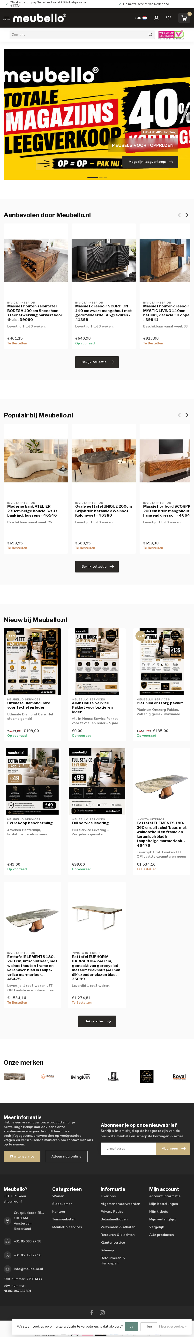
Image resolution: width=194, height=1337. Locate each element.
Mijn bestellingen (163, 1204)
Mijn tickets (158, 1211)
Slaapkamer (62, 1204)
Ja (131, 1326)
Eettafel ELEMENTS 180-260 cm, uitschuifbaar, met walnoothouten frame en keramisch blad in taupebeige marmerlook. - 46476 (162, 834)
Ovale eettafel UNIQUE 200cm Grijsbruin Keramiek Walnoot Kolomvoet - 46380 (103, 511)
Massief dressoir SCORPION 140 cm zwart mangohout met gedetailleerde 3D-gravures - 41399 (103, 313)
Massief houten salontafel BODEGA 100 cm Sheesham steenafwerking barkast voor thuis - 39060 (34, 313)
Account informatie (164, 1196)
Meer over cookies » (173, 1326)
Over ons (108, 1196)
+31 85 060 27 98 (27, 1241)
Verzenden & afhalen (118, 1227)
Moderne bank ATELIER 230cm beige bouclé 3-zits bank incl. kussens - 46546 (32, 511)
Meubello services (67, 1227)
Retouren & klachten (118, 1235)
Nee (149, 1326)
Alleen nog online (66, 1156)
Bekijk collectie (98, 362)
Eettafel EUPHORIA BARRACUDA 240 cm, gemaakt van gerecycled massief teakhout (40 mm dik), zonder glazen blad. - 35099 (96, 968)
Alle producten (161, 1235)
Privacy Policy (112, 1211)
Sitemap (107, 1250)
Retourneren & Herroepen (113, 1261)
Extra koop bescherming (30, 823)
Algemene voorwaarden (120, 1204)
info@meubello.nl (28, 1269)
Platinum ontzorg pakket (160, 703)
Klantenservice (22, 1156)
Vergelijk (156, 1227)
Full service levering (90, 823)
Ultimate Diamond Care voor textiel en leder (28, 705)
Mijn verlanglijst (162, 1219)
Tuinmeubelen (63, 1219)
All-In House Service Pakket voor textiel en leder (92, 707)
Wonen (58, 1196)
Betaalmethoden (114, 1219)
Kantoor (59, 1211)
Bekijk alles (98, 1021)
